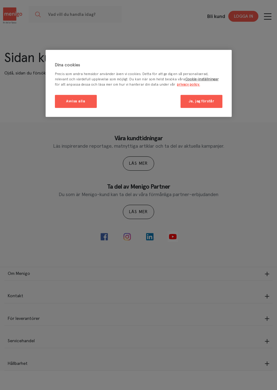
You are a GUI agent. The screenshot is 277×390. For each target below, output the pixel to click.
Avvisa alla (75, 101)
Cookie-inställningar (202, 79)
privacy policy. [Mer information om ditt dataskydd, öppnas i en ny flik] (188, 84)
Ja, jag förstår (201, 101)
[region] (139, 83)
